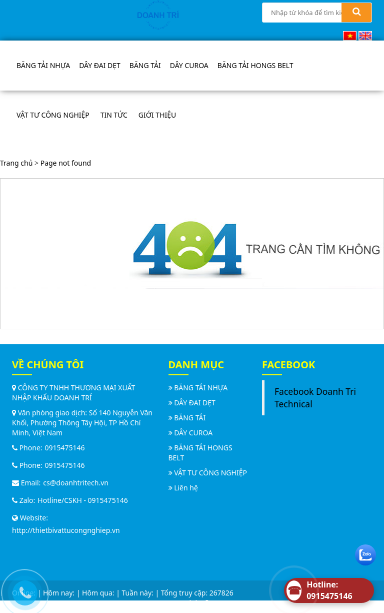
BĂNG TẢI (145, 65)
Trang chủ (16, 163)
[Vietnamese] (349, 35)
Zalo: (23, 500)
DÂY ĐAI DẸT (99, 65)
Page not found (66, 163)
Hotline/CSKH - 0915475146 (83, 500)
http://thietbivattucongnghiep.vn (66, 530)
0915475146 (65, 447)
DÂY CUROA (189, 65)
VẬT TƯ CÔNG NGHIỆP (53, 115)
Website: (30, 517)
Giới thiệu (157, 115)
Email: (26, 482)
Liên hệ (186, 487)
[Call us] (22, 590)
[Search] (357, 12)
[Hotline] (329, 590)
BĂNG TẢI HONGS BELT (256, 65)
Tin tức (114, 115)
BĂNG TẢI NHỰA (43, 65)
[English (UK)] (365, 35)
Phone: (27, 447)
